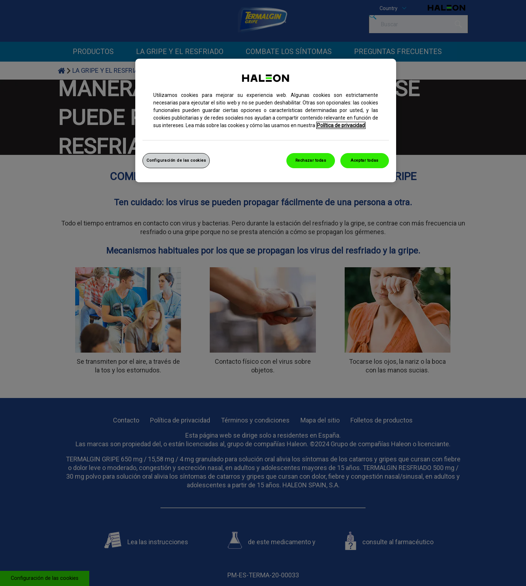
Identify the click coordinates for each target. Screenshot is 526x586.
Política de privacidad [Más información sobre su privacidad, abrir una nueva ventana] (341, 125)
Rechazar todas (310, 160)
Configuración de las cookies (176, 160)
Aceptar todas (364, 160)
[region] (265, 120)
